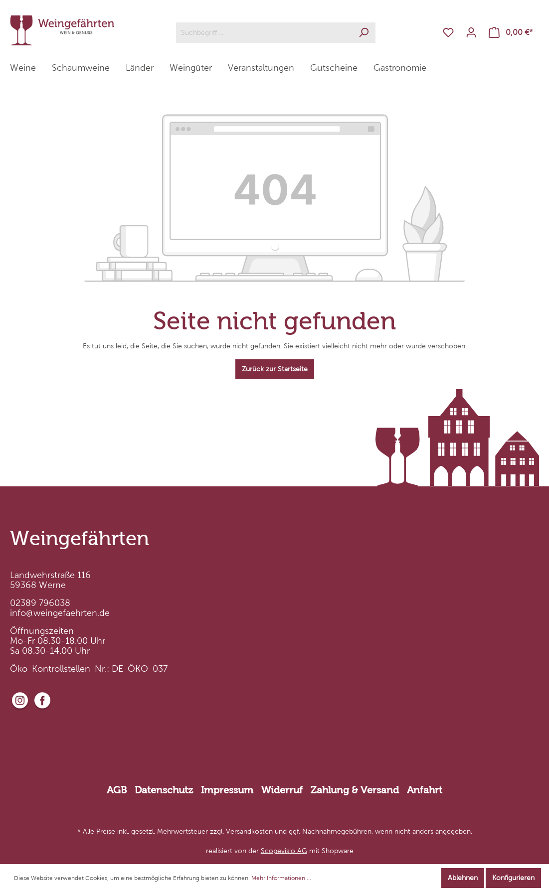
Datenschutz (164, 789)
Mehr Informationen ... (281, 878)
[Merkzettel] (448, 32)
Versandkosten (249, 831)
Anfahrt (424, 789)
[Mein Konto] (471, 32)
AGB (117, 789)
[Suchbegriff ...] (264, 32)
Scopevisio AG (284, 850)
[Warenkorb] (511, 32)
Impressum (227, 789)
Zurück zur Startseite (275, 369)
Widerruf (282, 789)
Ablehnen (463, 878)
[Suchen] (363, 32)
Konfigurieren (513, 878)
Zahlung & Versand (355, 789)
